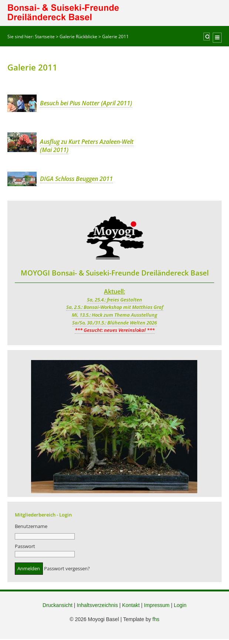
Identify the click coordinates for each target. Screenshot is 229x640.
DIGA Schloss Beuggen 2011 (76, 179)
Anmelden (28, 569)
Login (180, 606)
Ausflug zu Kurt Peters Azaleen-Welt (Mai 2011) (87, 146)
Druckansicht (58, 606)
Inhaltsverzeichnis (97, 606)
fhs (155, 620)
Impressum (156, 606)
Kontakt (130, 606)
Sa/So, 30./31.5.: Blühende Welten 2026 (114, 322)
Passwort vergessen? (67, 569)
